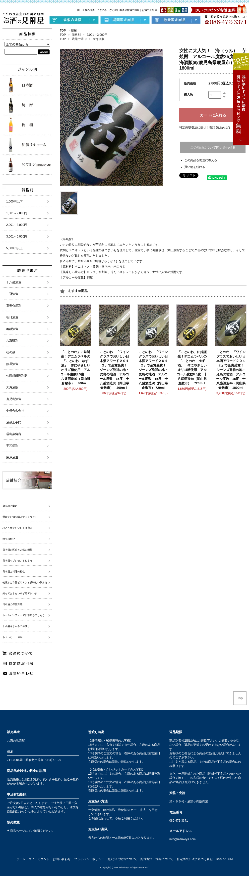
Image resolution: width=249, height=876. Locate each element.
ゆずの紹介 (8, 538)
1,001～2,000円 (16, 213)
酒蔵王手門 (13, 422)
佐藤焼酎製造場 (16, 375)
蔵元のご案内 (9, 506)
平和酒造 (12, 445)
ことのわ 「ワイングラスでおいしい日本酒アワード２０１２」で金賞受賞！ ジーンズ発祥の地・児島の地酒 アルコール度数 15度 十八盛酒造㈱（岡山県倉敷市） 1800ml (231, 370)
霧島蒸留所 (13, 434)
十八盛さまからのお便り (16, 626)
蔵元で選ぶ (79, 39)
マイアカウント (39, 859)
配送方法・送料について (156, 859)
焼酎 (74, 30)
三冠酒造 (12, 294)
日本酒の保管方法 (12, 604)
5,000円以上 (14, 248)
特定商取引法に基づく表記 (195, 859)
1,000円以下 (14, 201)
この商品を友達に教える (200, 160)
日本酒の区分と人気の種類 (17, 549)
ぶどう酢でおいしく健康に (17, 527)
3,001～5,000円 (16, 236)
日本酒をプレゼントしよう (17, 560)
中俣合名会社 (15, 410)
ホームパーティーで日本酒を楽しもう (23, 615)
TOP (63, 30)
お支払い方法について (122, 859)
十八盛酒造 (13, 282)
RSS (219, 859)
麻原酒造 (12, 457)
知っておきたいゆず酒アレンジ (19, 593)
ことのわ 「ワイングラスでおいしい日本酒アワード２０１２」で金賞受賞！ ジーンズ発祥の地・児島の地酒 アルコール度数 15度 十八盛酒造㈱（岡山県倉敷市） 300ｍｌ (115, 370)
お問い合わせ (62, 859)
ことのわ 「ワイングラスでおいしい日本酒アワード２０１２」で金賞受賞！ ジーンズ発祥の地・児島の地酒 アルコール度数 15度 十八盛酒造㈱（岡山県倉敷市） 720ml (153, 370)
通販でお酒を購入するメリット (19, 517)
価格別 (76, 35)
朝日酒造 (12, 317)
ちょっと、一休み (12, 637)
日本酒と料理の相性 (13, 571)
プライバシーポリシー (89, 859)
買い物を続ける (194, 167)
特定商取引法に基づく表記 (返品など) (204, 127)
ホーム (20, 859)
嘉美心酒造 (13, 305)
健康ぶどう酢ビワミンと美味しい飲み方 (24, 582)
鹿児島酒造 (13, 399)
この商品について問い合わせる (213, 147)
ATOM (228, 859)
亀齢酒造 (12, 329)
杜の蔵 (10, 352)
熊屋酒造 (12, 364)
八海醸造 (12, 340)
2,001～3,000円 (97, 35)
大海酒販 (99, 39)
